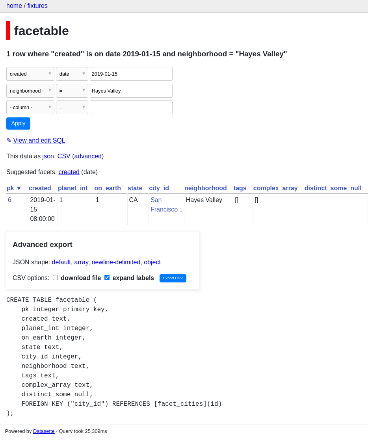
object (152, 262)
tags (240, 188)
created (69, 172)
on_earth (107, 188)
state (135, 188)
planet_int (73, 188)
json (48, 156)
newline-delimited (116, 262)
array (81, 262)
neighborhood (205, 188)
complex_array (275, 188)
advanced (88, 156)
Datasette (44, 431)
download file (77, 278)
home (14, 5)
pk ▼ (14, 188)
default (61, 262)
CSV (64, 156)
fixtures (37, 5)
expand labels (129, 278)
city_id (159, 188)
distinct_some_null (333, 188)
